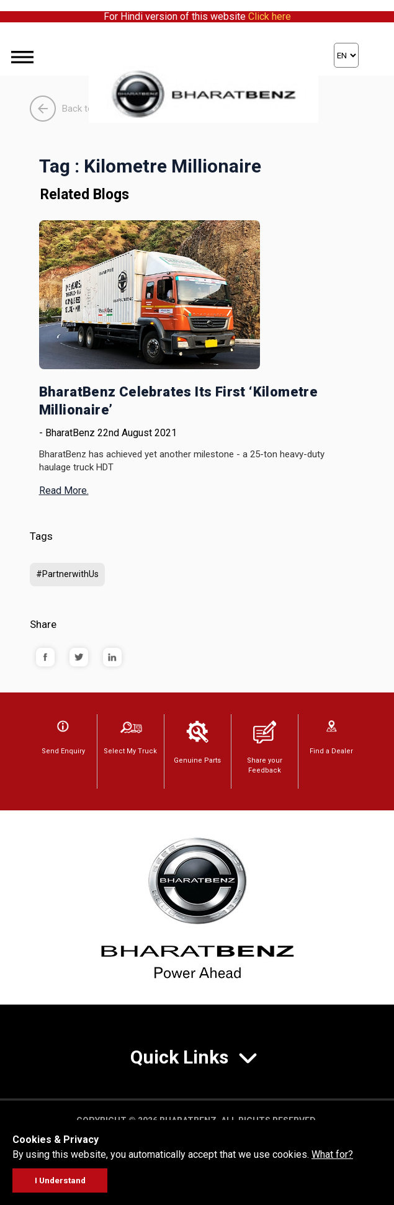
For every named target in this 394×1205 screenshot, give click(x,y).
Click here (269, 16)
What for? (332, 1154)
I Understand (60, 1180)
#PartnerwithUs (67, 574)
